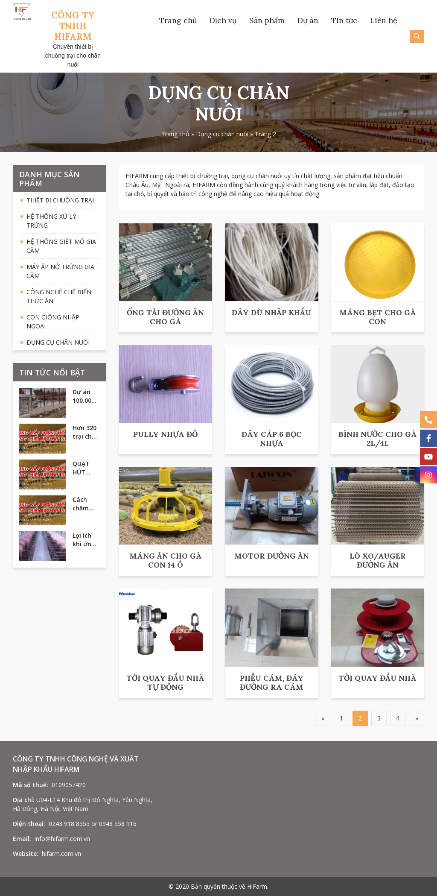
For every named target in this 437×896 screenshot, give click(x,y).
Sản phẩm (267, 20)
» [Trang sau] (416, 718)
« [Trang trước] (322, 718)
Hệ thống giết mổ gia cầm (61, 246)
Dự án (307, 20)
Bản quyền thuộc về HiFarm (229, 886)
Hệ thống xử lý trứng (51, 220)
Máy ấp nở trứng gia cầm (60, 271)
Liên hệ (383, 20)
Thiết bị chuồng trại (60, 200)
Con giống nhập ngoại (52, 321)
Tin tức (344, 20)
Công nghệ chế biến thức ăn (58, 296)
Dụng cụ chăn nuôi (222, 134)
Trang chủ (178, 20)
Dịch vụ (223, 20)
